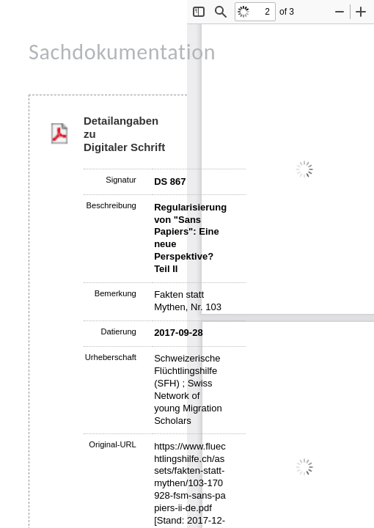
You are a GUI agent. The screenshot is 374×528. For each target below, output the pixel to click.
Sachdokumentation (122, 51)
